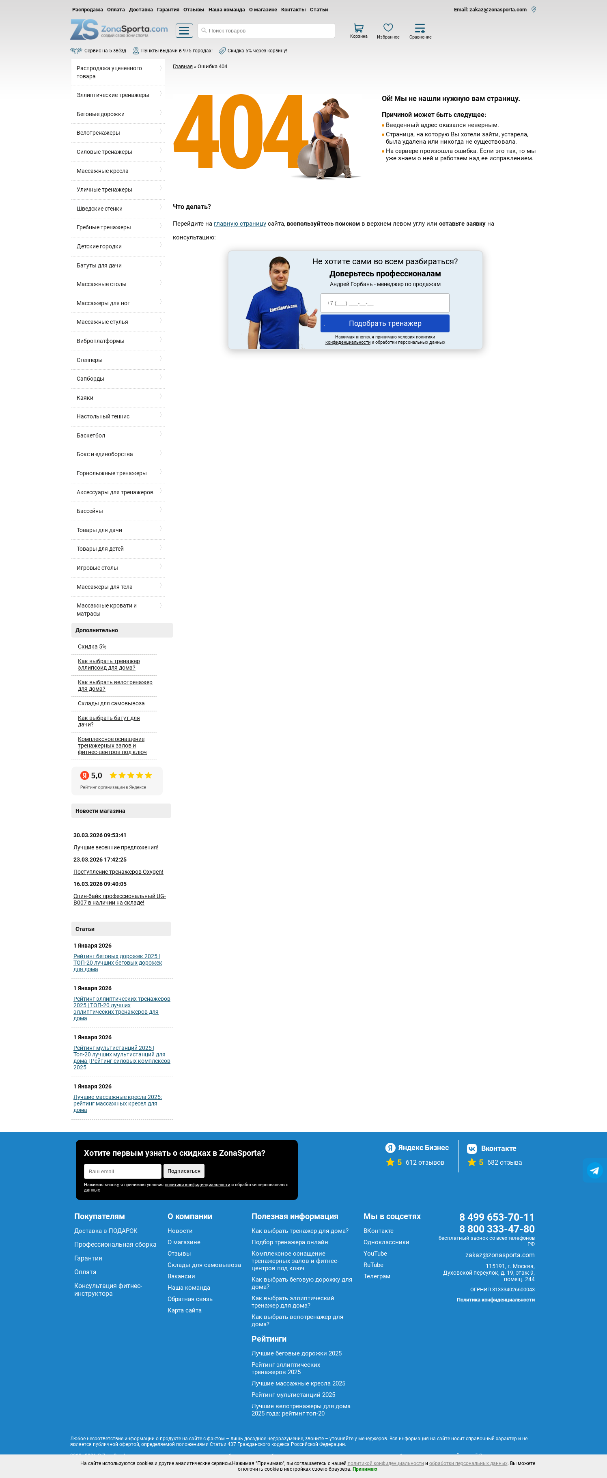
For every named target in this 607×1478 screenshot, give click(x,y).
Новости (180, 1231)
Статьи (319, 9)
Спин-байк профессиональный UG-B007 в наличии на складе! (119, 899)
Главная (183, 66)
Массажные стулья (102, 322)
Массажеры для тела (105, 587)
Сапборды (90, 378)
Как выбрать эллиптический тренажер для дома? (293, 1302)
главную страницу (240, 223)
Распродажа (87, 9)
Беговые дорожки (101, 114)
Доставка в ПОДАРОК (106, 1231)
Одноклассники (386, 1242)
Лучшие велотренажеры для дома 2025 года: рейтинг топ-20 (301, 1410)
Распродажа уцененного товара (109, 72)
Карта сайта (185, 1310)
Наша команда (227, 9)
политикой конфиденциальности (386, 1463)
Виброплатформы (101, 341)
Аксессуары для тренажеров (115, 492)
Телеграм (377, 1276)
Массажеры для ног (103, 303)
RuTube (373, 1265)
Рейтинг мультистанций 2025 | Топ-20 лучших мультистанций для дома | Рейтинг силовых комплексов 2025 (121, 1058)
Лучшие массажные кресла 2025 (298, 1383)
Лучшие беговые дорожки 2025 (297, 1353)
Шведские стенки (100, 208)
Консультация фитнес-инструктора (108, 1289)
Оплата (116, 9)
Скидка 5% (92, 646)
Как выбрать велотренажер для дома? (115, 685)
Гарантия (168, 9)
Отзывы (193, 9)
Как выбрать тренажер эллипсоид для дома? (109, 664)
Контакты (293, 9)
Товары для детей (100, 548)
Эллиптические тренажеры (113, 95)
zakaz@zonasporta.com (500, 1255)
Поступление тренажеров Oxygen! (118, 871)
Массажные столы (102, 284)
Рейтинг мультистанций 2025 (293, 1394)
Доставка (141, 9)
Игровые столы (97, 567)
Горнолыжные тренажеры (112, 473)
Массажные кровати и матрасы (107, 609)
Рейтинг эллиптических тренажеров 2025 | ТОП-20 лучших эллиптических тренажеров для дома (121, 1008)
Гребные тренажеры (104, 227)
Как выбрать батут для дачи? (109, 721)
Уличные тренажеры (104, 189)
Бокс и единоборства (105, 454)
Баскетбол (91, 435)
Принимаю (365, 1469)
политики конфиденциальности (197, 1184)
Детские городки (99, 246)
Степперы (90, 360)
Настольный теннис (103, 416)
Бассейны (90, 511)
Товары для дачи (99, 530)
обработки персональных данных (468, 1463)
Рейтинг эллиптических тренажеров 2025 (286, 1368)
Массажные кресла (103, 171)
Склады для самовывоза (111, 703)
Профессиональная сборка (115, 1244)
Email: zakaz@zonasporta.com (490, 9)
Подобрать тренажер (385, 323)
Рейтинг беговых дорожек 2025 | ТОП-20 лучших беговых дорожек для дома (117, 962)
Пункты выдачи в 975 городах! (177, 51)
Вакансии (181, 1276)
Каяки (85, 397)
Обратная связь (190, 1299)
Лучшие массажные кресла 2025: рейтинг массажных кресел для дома (117, 1103)
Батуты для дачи (99, 265)
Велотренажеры (98, 132)
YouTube (375, 1253)
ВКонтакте (379, 1231)
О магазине (263, 9)
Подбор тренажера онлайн (290, 1242)
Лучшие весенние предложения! (116, 847)
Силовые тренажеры (104, 152)
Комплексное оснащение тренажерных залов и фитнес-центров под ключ (112, 745)
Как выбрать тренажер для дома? (300, 1231)
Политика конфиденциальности (496, 1300)
